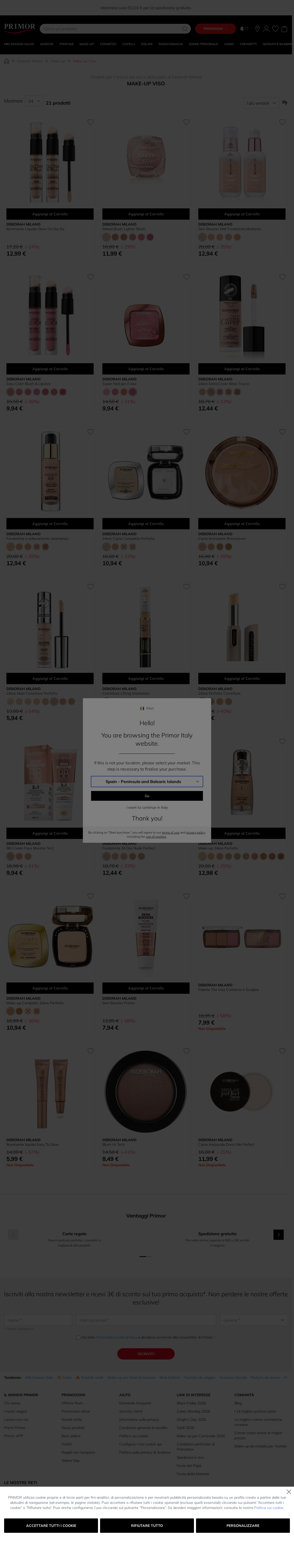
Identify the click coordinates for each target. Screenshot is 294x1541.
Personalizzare (243, 1525)
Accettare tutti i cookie (51, 1525)
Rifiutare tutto (147, 1525)
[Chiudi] (289, 1492)
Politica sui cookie (268, 1507)
